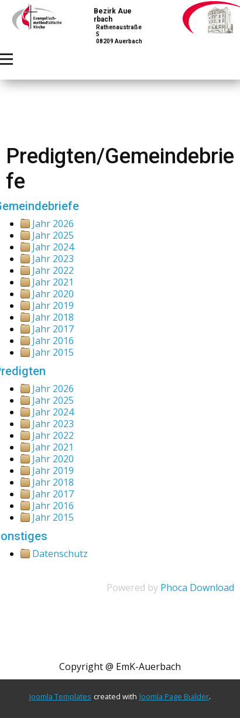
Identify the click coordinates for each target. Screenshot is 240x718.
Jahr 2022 (53, 270)
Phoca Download (197, 587)
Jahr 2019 (53, 305)
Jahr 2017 (53, 328)
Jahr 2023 (53, 258)
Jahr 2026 (53, 223)
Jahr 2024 (53, 247)
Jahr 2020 (53, 293)
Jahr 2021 (53, 282)
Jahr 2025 (53, 235)
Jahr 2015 (53, 352)
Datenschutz (60, 553)
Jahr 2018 (53, 317)
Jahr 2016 (53, 340)
